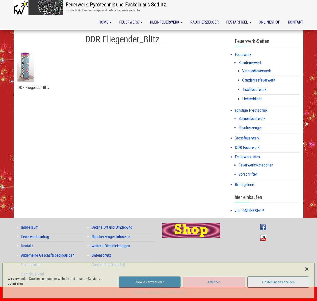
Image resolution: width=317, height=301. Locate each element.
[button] (306, 269)
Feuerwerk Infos (247, 157)
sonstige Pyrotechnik (251, 110)
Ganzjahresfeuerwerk (258, 80)
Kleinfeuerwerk (166, 22)
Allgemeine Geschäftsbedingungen (47, 255)
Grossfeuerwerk (247, 138)
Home (105, 22)
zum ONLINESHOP (249, 210)
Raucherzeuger (204, 22)
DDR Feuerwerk (247, 147)
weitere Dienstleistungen (111, 246)
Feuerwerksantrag (35, 236)
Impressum (29, 227)
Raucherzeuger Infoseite (111, 236)
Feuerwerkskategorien (255, 165)
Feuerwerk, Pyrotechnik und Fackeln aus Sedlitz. (116, 4)
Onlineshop (269, 22)
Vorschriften (248, 174)
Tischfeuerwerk (254, 89)
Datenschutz (101, 255)
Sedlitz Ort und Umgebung (112, 227)
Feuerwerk (130, 22)
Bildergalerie (244, 184)
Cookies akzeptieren (149, 282)
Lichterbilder (252, 99)
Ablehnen (214, 282)
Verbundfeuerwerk (256, 71)
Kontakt (295, 22)
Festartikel (238, 22)
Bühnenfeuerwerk (251, 118)
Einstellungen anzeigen (278, 282)
